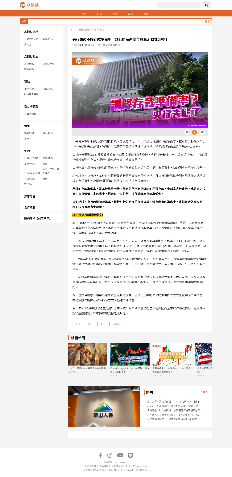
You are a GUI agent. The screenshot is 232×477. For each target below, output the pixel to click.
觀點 (27, 81)
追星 (26, 138)
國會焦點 (29, 69)
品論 (130, 13)
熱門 (84, 13)
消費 (45, 163)
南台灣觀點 (31, 106)
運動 (45, 178)
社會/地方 (48, 88)
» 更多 (204, 391)
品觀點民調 (48, 64)
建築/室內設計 (31, 158)
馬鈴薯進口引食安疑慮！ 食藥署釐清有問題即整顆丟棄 (175, 410)
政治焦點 (29, 64)
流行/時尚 (48, 133)
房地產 (27, 44)
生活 (27, 151)
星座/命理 (29, 163)
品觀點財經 (31, 31)
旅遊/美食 (48, 158)
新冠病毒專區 (31, 94)
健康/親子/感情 (32, 173)
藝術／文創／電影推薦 (51, 171)
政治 (115, 13)
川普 (78, 324)
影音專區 (29, 196)
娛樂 (27, 126)
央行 (102, 324)
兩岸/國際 (29, 88)
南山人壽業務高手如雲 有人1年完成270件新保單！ (174, 401)
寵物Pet (28, 184)
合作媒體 (29, 207)
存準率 (116, 324)
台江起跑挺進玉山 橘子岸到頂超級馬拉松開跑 (173, 419)
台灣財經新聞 (31, 39)
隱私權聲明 (141, 469)
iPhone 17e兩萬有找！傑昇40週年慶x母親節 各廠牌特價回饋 (175, 406)
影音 (146, 13)
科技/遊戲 (29, 178)
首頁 (72, 29)
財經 (99, 13)
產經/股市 (48, 39)
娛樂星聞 (29, 133)
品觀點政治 (31, 56)
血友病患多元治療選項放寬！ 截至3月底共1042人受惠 (175, 415)
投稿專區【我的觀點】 (38, 218)
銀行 (90, 324)
